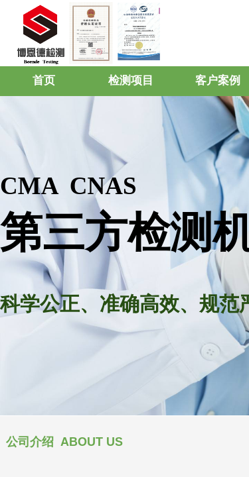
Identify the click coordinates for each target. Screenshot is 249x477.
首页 (44, 80)
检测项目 (130, 80)
